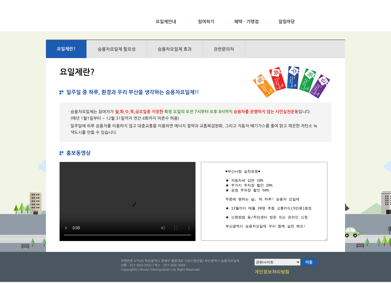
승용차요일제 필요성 (117, 49)
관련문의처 (224, 49)
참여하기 (206, 22)
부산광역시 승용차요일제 (86, 17)
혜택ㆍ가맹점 (246, 22)
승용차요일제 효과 (175, 49)
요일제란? (66, 49)
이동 (308, 262)
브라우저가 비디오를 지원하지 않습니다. (128, 201)
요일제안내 (166, 22)
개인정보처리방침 (272, 272)
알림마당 (286, 22)
